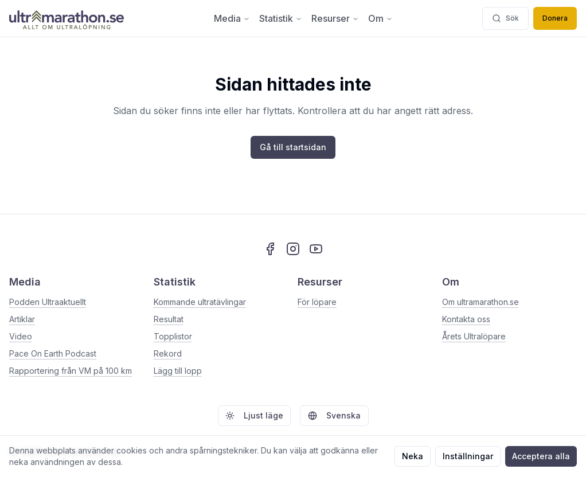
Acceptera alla (541, 456)
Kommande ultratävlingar (200, 302)
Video (20, 336)
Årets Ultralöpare (474, 336)
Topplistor (173, 336)
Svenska (334, 415)
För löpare (317, 302)
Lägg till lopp (178, 371)
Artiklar (22, 319)
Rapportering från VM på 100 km (70, 371)
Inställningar (468, 456)
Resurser (335, 18)
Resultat (168, 319)
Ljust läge (254, 415)
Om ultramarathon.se (480, 302)
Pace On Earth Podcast (52, 353)
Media (232, 18)
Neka (412, 456)
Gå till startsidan (293, 147)
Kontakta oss (466, 319)
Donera (555, 18)
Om (380, 18)
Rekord (168, 353)
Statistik (280, 18)
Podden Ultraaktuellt (47, 302)
